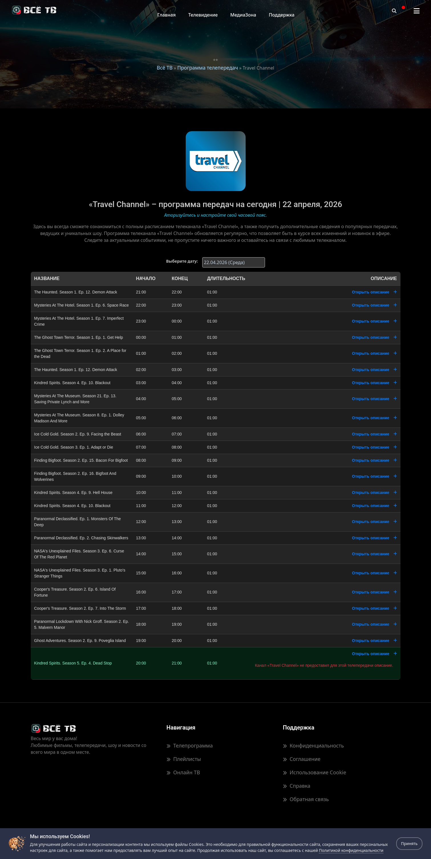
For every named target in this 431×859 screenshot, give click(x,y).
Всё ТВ (165, 67)
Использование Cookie (314, 772)
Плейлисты (184, 758)
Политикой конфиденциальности (351, 850)
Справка (296, 785)
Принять (409, 843)
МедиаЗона (243, 15)
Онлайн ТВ (183, 772)
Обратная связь (306, 799)
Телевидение (203, 15)
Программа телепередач (207, 67)
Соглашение (302, 758)
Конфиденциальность (313, 745)
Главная (166, 15)
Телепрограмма (190, 745)
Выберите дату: (182, 261)
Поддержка (281, 15)
